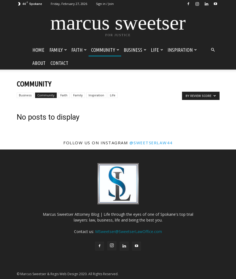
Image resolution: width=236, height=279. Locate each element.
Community (105, 50)
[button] (213, 50)
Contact (59, 63)
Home (38, 50)
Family (58, 50)
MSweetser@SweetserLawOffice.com (128, 231)
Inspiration (182, 50)
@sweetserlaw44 (151, 142)
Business (135, 50)
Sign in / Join (105, 4)
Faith (79, 50)
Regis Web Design (64, 274)
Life (157, 50)
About (39, 63)
